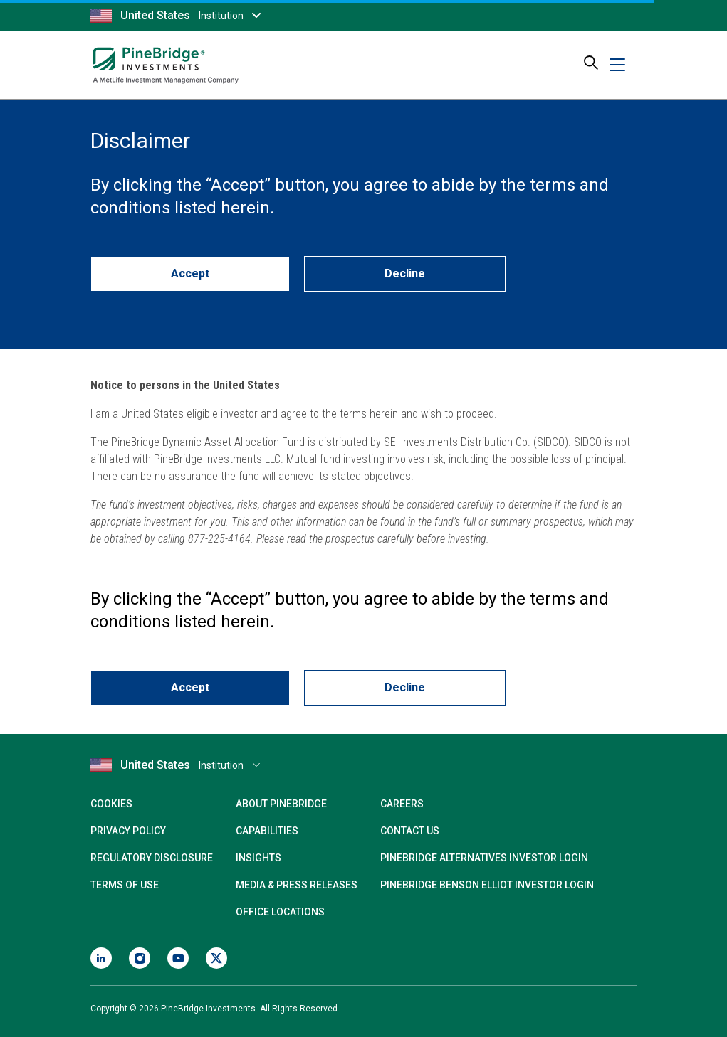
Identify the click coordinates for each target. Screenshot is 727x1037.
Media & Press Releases (296, 884)
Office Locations (280, 912)
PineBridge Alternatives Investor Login (484, 857)
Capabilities (267, 830)
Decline (405, 273)
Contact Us (409, 830)
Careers (402, 803)
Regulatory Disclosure (151, 857)
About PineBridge (281, 803)
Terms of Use (124, 884)
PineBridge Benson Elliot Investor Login (487, 884)
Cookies (111, 803)
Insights (258, 857)
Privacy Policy (128, 830)
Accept (190, 273)
